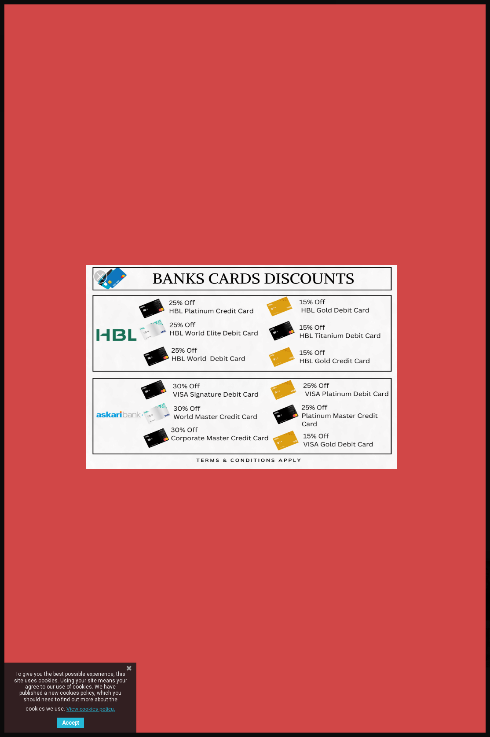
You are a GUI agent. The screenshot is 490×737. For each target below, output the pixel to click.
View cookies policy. (90, 709)
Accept (70, 723)
